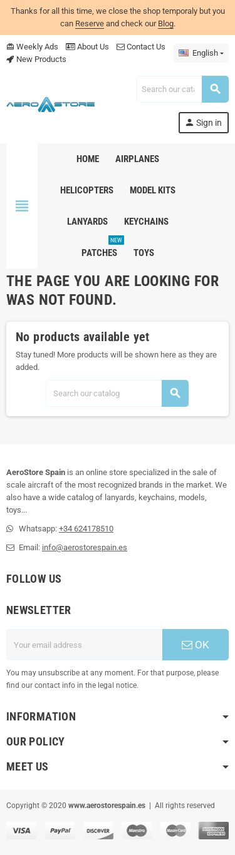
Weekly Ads (32, 46)
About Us (87, 46)
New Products (36, 59)
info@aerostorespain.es (84, 547)
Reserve (89, 23)
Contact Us (141, 46)
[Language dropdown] (201, 53)
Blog (166, 23)
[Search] (182, 89)
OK (195, 644)
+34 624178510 (86, 528)
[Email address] (84, 644)
